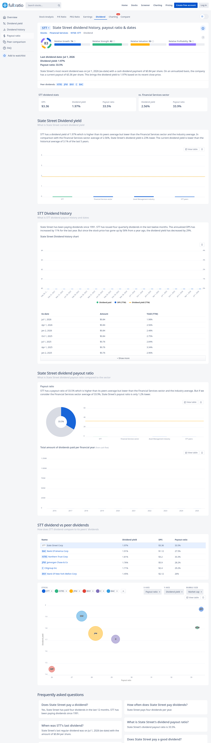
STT (44, 28)
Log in (204, 5)
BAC (81, 84)
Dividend (100, 16)
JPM (66, 84)
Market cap (193, 591)
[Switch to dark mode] (204, 16)
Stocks (134, 5)
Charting (157, 5)
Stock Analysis (46, 16)
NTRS (59, 84)
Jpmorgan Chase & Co (54, 562)
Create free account (186, 5)
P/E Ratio (61, 16)
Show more (123, 358)
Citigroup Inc (49, 568)
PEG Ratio (75, 16)
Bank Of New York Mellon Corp (59, 573)
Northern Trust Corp (54, 556)
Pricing (169, 5)
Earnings (87, 16)
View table (191, 149)
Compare (125, 16)
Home (125, 5)
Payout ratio (152, 591)
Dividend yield (173, 591)
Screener (145, 5)
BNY (72, 84)
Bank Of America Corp (54, 551)
